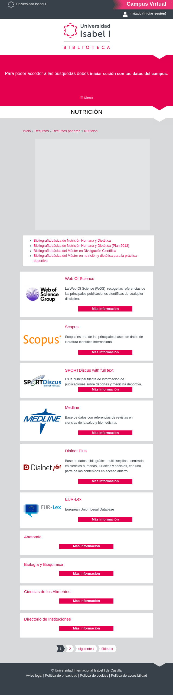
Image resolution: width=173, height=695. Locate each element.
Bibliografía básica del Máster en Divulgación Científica (75, 251)
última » (107, 649)
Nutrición (90, 131)
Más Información (105, 309)
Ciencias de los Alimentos (47, 591)
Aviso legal (34, 675)
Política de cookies (94, 675)
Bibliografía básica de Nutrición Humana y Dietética (72, 240)
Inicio (27, 131)
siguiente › (86, 649)
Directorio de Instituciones (47, 619)
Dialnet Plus (76, 451)
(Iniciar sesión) (154, 13)
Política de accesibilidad (129, 675)
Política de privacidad (61, 675)
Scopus (72, 326)
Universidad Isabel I (31, 4)
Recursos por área (66, 131)
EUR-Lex (73, 499)
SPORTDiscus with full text (89, 370)
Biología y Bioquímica (43, 564)
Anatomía (32, 537)
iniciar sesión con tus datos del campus (128, 73)
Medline (72, 407)
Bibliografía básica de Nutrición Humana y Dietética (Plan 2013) (81, 246)
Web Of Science (79, 278)
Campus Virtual (146, 3)
